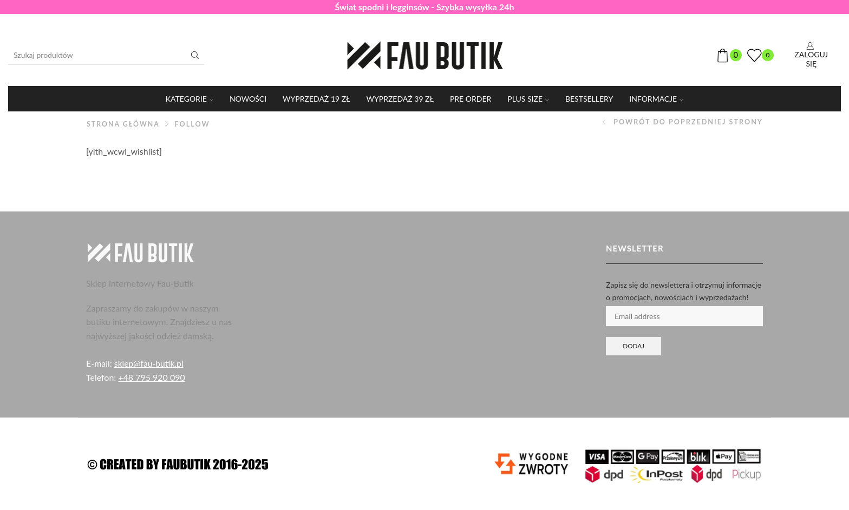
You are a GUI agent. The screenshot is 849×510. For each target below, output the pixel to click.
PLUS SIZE (528, 98)
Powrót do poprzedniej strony (688, 122)
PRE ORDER (470, 98)
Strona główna (124, 124)
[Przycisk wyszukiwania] (195, 55)
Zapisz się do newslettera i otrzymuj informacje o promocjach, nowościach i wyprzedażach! (683, 290)
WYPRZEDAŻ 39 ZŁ (400, 98)
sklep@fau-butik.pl (149, 363)
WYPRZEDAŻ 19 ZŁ (316, 98)
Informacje (656, 98)
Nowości (248, 98)
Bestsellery (589, 98)
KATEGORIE (189, 98)
